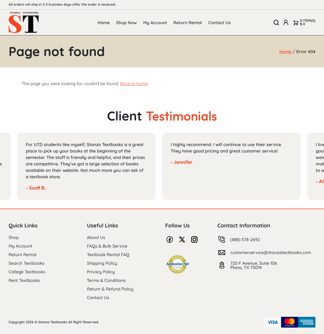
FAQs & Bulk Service (107, 246)
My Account (155, 22)
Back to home (134, 83)
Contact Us (219, 22)
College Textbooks (27, 271)
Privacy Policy (101, 271)
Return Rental (187, 22)
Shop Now (126, 22)
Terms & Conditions (106, 280)
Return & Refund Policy (110, 289)
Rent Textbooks (24, 280)
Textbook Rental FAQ (108, 254)
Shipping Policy (102, 263)
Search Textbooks (26, 263)
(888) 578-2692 (245, 239)
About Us (96, 237)
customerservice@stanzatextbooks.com (270, 252)
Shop (14, 237)
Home (103, 22)
